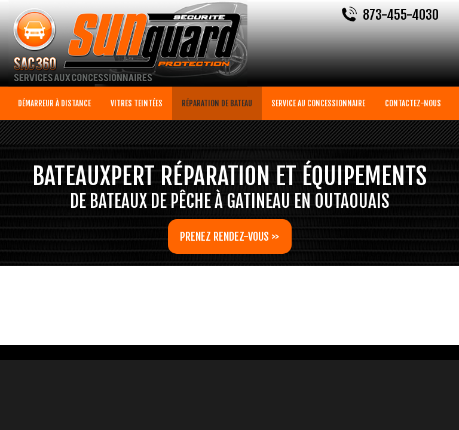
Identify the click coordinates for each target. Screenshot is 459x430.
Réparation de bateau (217, 103)
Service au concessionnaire (318, 103)
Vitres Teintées (137, 103)
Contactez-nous (413, 103)
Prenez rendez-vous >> (229, 236)
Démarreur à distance (54, 103)
